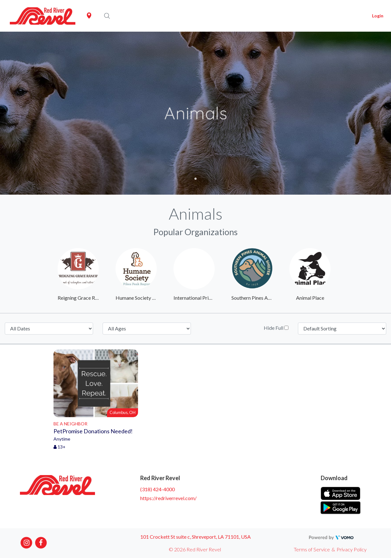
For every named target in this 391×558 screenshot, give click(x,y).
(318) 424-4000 (157, 489)
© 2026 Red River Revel (195, 549)
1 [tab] (195, 179)
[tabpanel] (195, 113)
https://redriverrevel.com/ (168, 498)
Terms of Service (312, 549)
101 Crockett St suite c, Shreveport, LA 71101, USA (195, 537)
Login (377, 15)
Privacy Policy (352, 549)
